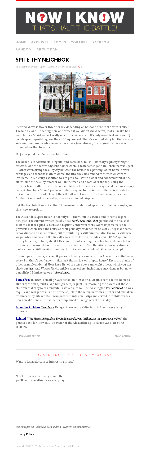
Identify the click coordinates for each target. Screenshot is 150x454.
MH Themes (76, 446)
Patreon (101, 42)
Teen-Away (47, 308)
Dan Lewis (48, 67)
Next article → (124, 336)
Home (21, 42)
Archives (40, 42)
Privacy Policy (25, 434)
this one (58, 273)
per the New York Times (85, 221)
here (31, 269)
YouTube (79, 42)
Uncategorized (67, 67)
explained (117, 288)
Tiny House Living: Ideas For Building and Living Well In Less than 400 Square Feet (74, 319)
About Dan (47, 49)
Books (59, 42)
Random (24, 49)
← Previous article (28, 336)
